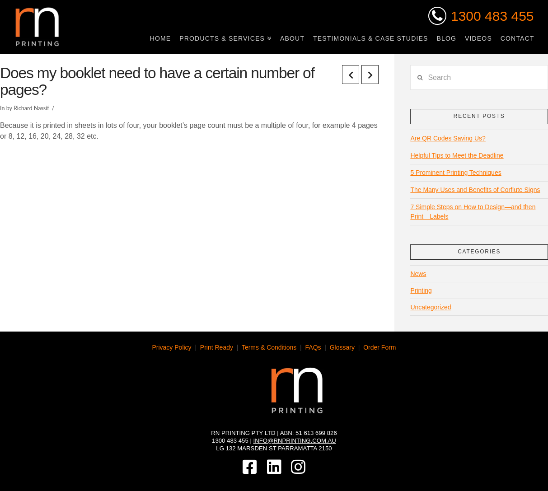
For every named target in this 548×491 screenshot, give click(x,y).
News (418, 273)
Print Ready (216, 347)
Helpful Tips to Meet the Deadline (456, 155)
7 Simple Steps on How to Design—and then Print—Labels (472, 211)
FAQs (313, 347)
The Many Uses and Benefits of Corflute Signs (475, 189)
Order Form (379, 347)
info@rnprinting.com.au (294, 440)
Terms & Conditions (269, 347)
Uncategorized (430, 307)
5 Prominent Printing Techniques (455, 172)
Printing (420, 290)
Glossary (342, 347)
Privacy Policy (171, 347)
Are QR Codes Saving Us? (448, 138)
